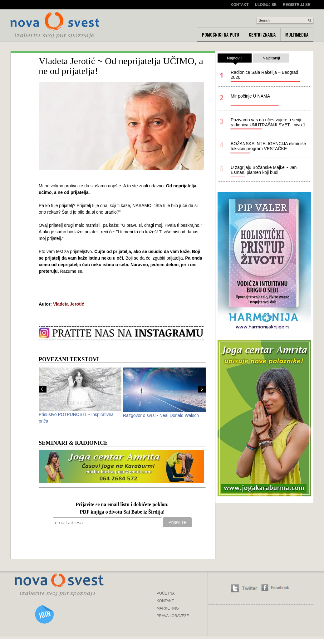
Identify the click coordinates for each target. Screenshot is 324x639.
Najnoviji (234, 59)
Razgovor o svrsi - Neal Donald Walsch (161, 415)
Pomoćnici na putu (220, 35)
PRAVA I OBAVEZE (173, 616)
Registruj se (296, 5)
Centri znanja (262, 35)
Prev (43, 389)
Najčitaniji (271, 58)
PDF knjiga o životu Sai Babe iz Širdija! (122, 512)
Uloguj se (266, 5)
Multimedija (296, 35)
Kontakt (240, 5)
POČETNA (166, 593)
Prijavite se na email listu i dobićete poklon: (122, 504)
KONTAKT (165, 601)
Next (202, 389)
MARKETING (168, 608)
